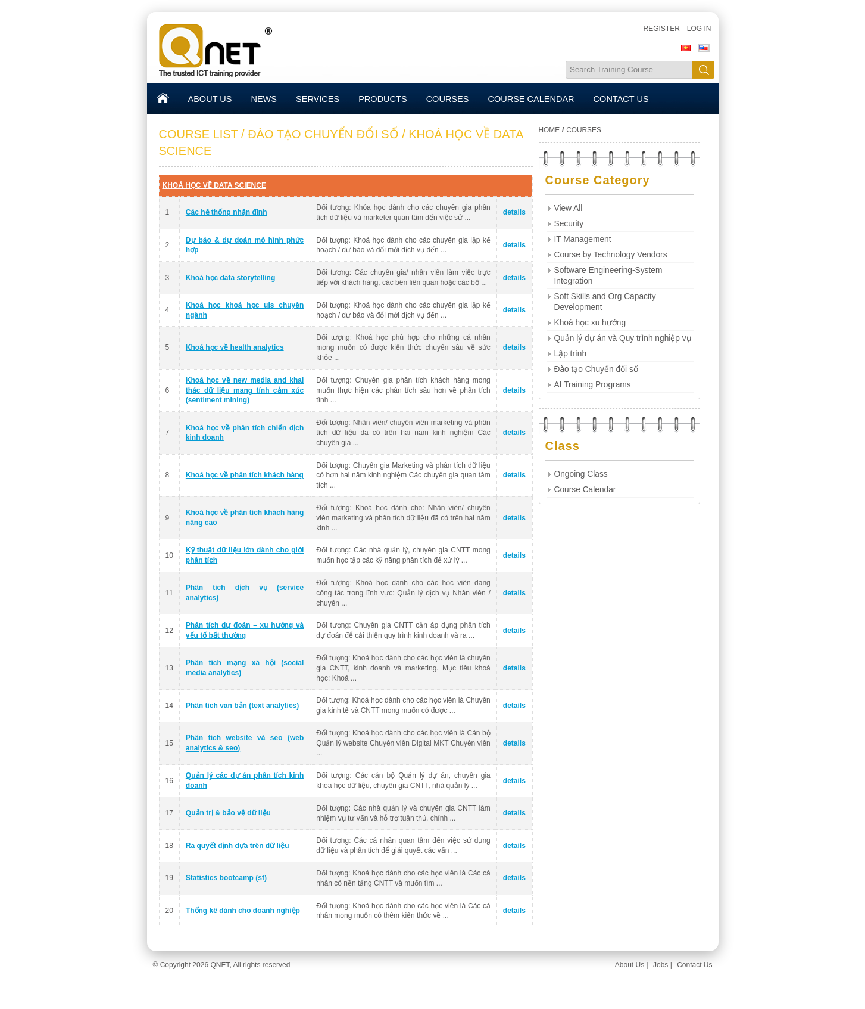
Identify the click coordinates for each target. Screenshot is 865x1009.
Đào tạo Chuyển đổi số (596, 369)
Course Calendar (585, 489)
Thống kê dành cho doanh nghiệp (243, 910)
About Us (629, 965)
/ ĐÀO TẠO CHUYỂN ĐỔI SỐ (320, 134)
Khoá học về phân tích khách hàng (245, 475)
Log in (699, 28)
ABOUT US (210, 99)
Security (569, 223)
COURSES (447, 99)
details (514, 212)
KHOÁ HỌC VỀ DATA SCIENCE (214, 185)
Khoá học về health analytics (235, 347)
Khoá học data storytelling (230, 278)
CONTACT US (621, 99)
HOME (549, 130)
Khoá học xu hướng (590, 322)
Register (661, 28)
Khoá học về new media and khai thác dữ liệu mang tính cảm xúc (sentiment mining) (245, 390)
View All (568, 208)
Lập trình (570, 353)
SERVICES (317, 99)
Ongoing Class (581, 474)
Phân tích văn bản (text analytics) (242, 705)
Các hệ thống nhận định (226, 212)
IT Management (582, 239)
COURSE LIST (198, 134)
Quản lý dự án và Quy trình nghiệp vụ (623, 338)
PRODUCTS (382, 99)
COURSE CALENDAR (531, 99)
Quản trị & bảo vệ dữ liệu (228, 813)
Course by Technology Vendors (610, 254)
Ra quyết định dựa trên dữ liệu (237, 846)
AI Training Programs (592, 384)
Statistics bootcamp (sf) (226, 878)
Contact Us (694, 965)
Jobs (660, 965)
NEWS (264, 99)
